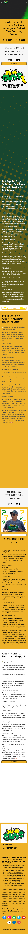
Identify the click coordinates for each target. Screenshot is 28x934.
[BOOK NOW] (14, 63)
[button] (2, 2)
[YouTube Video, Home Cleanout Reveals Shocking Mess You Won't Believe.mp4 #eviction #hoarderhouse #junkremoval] (14, 775)
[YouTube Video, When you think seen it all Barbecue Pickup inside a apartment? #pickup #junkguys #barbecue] (14, 458)
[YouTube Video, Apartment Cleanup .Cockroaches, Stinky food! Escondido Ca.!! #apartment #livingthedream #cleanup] (14, 437)
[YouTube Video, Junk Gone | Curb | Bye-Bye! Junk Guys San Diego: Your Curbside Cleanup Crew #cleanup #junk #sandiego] (14, 106)
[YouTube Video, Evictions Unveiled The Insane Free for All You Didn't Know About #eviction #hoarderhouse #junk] (14, 477)
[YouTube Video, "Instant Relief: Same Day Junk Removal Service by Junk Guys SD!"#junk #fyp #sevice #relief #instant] (14, 137)
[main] (14, 31)
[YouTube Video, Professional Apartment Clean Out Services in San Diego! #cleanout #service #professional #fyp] (14, 164)
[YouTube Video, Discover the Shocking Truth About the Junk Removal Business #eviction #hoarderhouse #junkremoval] (14, 793)
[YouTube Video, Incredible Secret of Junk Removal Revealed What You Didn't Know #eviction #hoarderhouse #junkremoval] (14, 812)
